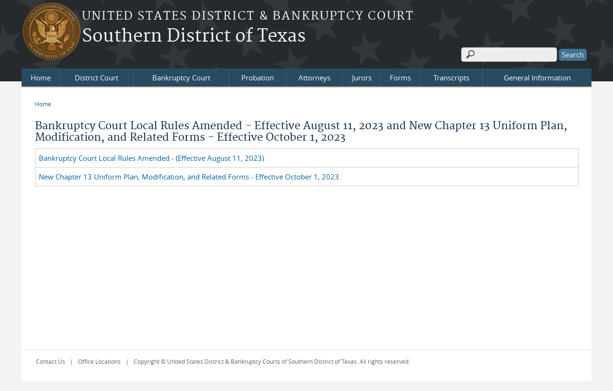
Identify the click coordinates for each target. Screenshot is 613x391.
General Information (537, 77)
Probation (257, 77)
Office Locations (99, 361)
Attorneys (314, 77)
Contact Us (50, 361)
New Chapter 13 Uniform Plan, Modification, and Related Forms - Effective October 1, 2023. (190, 176)
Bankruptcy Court (181, 77)
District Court (96, 77)
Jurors (362, 77)
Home (41, 77)
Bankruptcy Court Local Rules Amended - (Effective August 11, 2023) (151, 158)
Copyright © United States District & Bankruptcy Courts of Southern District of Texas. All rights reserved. (272, 361)
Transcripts (451, 77)
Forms (400, 77)
